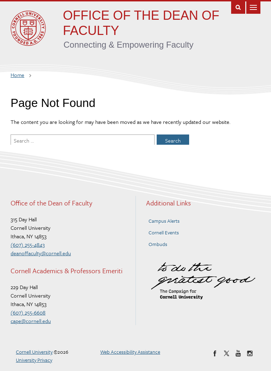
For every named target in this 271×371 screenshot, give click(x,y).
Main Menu (253, 7)
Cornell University (34, 351)
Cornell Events (164, 232)
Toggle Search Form (238, 7)
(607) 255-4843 (28, 245)
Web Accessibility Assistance (130, 351)
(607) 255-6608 (28, 312)
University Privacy (34, 360)
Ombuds (158, 244)
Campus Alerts (164, 221)
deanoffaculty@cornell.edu (41, 253)
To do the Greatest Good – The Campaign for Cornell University (203, 281)
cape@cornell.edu (31, 321)
